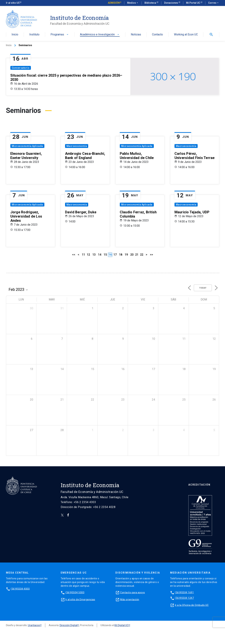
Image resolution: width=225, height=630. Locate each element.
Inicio (15, 34)
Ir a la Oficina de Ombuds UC (192, 605)
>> (151, 254)
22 (141, 254)
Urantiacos (34, 625)
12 (88, 254)
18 (120, 254)
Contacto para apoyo (132, 592)
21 (136, 254)
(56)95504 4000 (20, 588)
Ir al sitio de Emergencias (80, 599)
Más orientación (129, 599)
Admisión (114, 2)
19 (126, 254)
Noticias (136, 34)
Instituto (34, 34)
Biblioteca (151, 2)
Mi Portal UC (193, 2)
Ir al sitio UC (13, 2)
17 (115, 254)
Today (202, 288)
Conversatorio (21, 67)
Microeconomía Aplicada (27, 146)
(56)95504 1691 (184, 592)
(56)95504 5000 (74, 592)
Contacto (157, 34)
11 (83, 254)
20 (131, 254)
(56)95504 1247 (184, 598)
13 (94, 254)
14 (99, 254)
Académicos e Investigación (100, 34)
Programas (60, 34)
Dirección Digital (68, 625)
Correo (213, 3)
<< (73, 254)
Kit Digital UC (121, 625)
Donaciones (171, 2)
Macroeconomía (76, 146)
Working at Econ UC (186, 34)
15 (105, 254)
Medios (133, 3)
